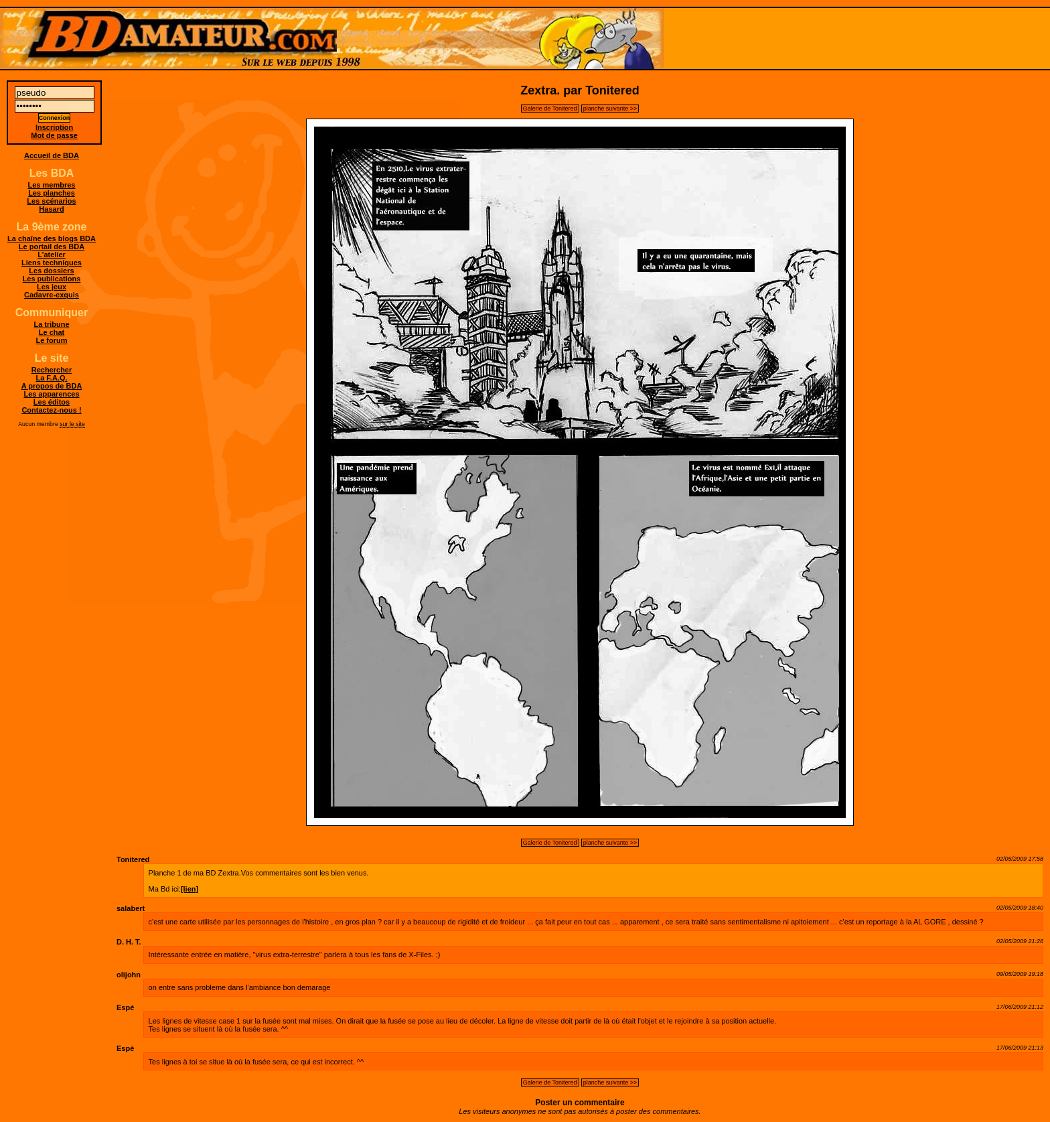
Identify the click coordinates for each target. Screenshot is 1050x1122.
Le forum (51, 340)
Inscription (54, 127)
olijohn (129, 975)
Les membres (52, 185)
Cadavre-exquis (51, 295)
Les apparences (51, 394)
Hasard (51, 209)
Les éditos (51, 402)
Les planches (51, 193)
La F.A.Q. (51, 378)
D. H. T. (129, 942)
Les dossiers (51, 271)
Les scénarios (51, 201)
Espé (125, 1007)
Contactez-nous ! (51, 410)
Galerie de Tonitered (550, 108)
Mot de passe (54, 135)
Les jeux (51, 287)
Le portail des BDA (51, 246)
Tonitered (133, 859)
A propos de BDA (51, 386)
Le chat (52, 332)
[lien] (189, 889)
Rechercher (51, 370)
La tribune (51, 324)
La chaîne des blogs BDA (51, 238)
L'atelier (52, 255)
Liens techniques (51, 263)
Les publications (52, 279)
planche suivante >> (610, 108)
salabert (131, 908)
